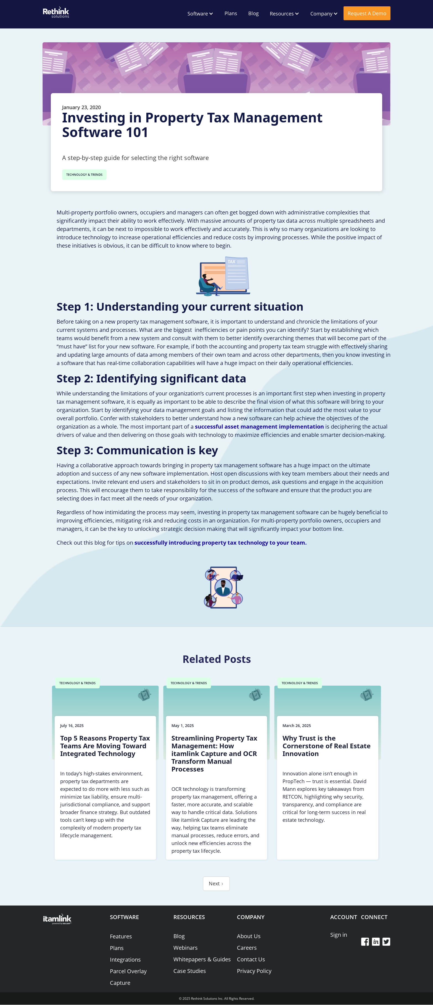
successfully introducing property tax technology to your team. (220, 542)
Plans (231, 13)
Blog (253, 13)
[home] (56, 11)
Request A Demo (367, 13)
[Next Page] (216, 884)
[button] (200, 13)
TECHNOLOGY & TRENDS (84, 174)
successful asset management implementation (259, 426)
